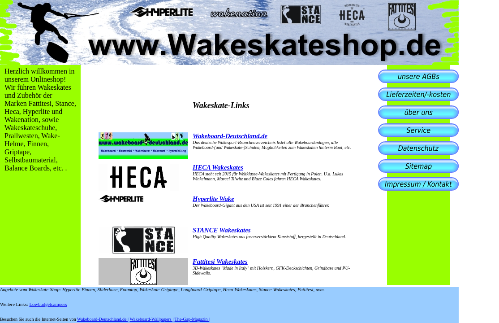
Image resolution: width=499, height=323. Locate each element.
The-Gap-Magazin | (192, 319)
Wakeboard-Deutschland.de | (103, 319)
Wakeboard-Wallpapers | (151, 319)
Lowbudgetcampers (48, 304)
